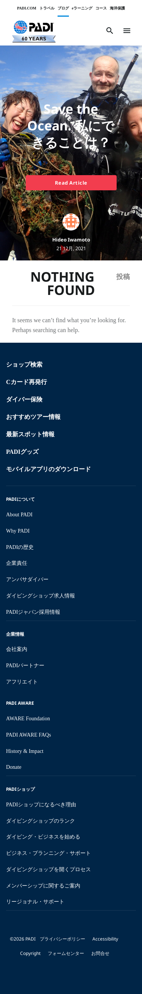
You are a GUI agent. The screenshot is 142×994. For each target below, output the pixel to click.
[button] (34, 31)
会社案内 (16, 649)
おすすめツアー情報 (33, 417)
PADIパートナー (25, 665)
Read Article (71, 182)
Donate (13, 767)
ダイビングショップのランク (40, 821)
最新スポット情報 (30, 434)
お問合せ (100, 953)
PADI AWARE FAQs (28, 735)
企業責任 (16, 563)
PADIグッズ (22, 451)
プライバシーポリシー (62, 939)
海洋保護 (117, 8)
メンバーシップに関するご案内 (43, 886)
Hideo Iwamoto (71, 239)
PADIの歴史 (20, 547)
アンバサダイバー (27, 579)
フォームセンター (66, 953)
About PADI (19, 514)
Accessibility (105, 939)
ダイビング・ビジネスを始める (43, 837)
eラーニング (82, 8)
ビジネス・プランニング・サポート (48, 853)
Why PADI (18, 531)
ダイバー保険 (24, 399)
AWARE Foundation (28, 718)
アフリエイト (22, 682)
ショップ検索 (24, 364)
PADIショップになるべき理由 (41, 804)
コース (101, 8)
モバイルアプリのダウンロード (48, 469)
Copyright (30, 953)
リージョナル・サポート (35, 902)
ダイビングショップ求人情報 (40, 596)
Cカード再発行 (26, 382)
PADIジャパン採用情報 (33, 612)
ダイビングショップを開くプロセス (48, 869)
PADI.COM (26, 8)
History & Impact (25, 751)
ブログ (63, 8)
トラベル (47, 8)
